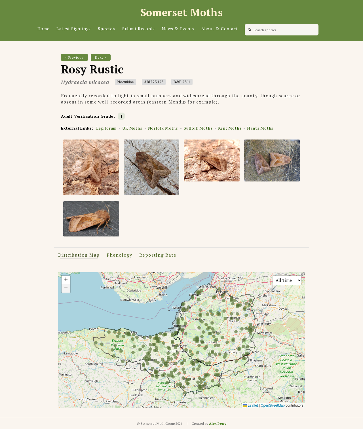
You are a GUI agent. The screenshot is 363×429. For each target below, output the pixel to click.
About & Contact (219, 28)
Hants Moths (260, 128)
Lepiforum (106, 128)
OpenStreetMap (273, 405)
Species (106, 28)
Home (43, 28)
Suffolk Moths (198, 128)
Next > (100, 57)
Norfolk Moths (163, 128)
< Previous (74, 57)
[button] (66, 280)
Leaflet (250, 405)
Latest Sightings (73, 28)
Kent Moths (229, 128)
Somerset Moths (181, 12)
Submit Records (138, 28)
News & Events (178, 28)
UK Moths (132, 128)
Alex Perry (217, 423)
